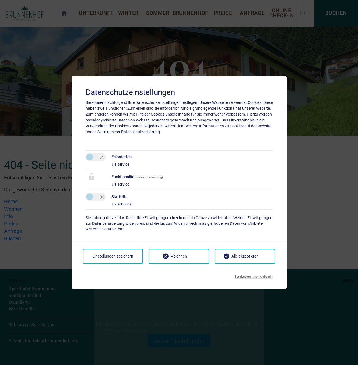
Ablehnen (179, 256)
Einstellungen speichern (112, 256)
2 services (121, 204)
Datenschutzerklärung (140, 132)
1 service (120, 164)
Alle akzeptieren (245, 256)
